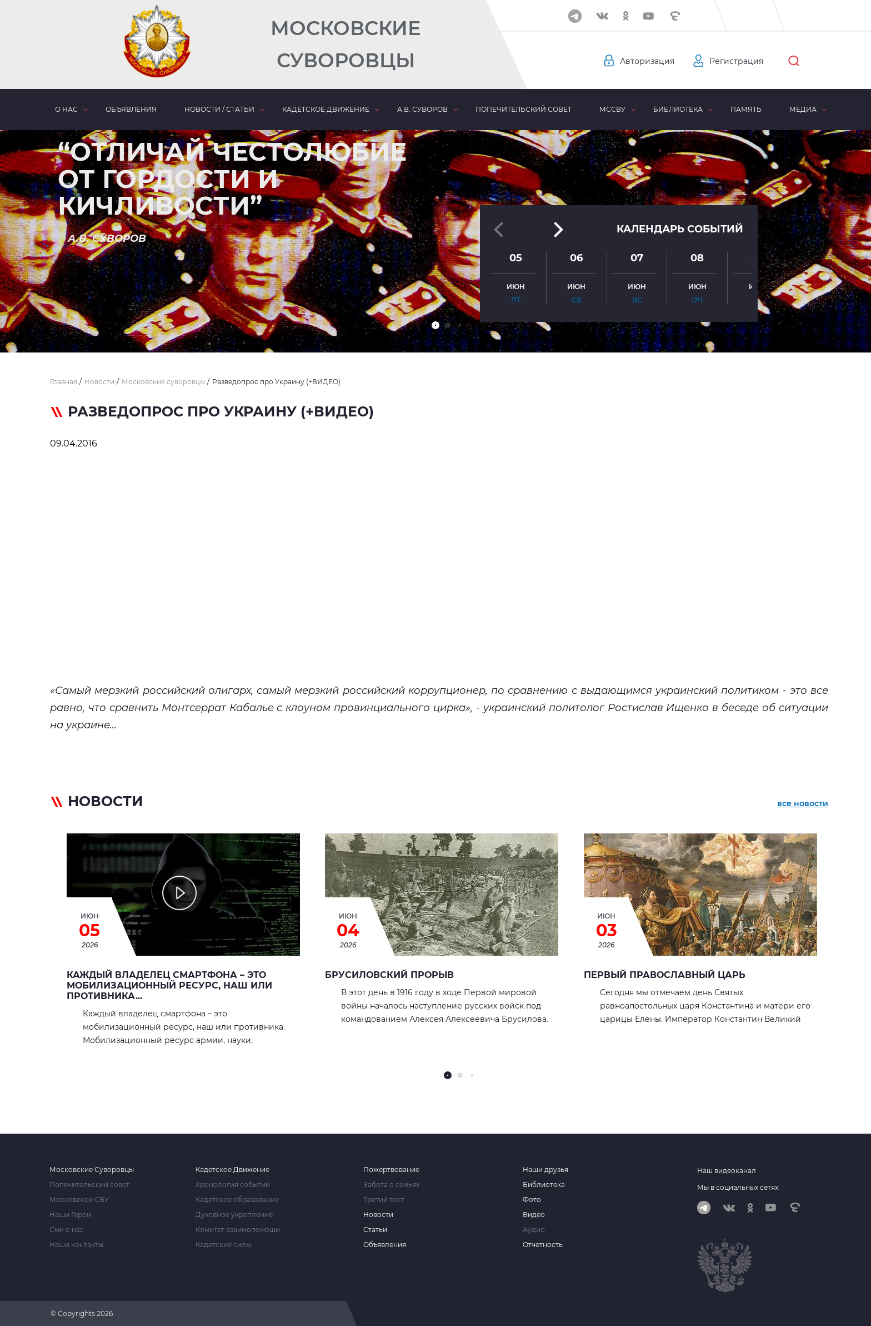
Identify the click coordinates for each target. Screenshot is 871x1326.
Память (746, 109)
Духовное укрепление (234, 1214)
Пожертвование (391, 1169)
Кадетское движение (325, 109)
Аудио (534, 1229)
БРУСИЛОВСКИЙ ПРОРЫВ (389, 975)
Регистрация (736, 61)
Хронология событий (233, 1184)
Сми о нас (66, 1229)
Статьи (375, 1229)
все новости (802, 803)
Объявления (131, 109)
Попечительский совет (523, 109)
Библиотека (678, 109)
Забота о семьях (391, 1184)
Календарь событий (680, 229)
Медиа (803, 109)
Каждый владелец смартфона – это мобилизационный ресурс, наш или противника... (169, 985)
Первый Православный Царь (664, 975)
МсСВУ (612, 109)
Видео (534, 1214)
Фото (532, 1199)
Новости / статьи (219, 109)
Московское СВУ (79, 1199)
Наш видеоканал (726, 1170)
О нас (66, 109)
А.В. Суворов (422, 109)
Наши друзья (545, 1169)
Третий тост (383, 1199)
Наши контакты (76, 1244)
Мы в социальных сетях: (738, 1187)
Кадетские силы (223, 1244)
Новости (378, 1214)
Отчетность (543, 1244)
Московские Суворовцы (346, 44)
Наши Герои (70, 1214)
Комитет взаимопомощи (238, 1229)
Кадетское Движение (232, 1169)
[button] (435, 325)
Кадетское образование (237, 1199)
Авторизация (647, 61)
